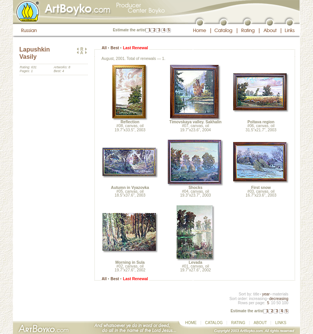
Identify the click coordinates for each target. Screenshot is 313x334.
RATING (238, 323)
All (104, 48)
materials (280, 294)
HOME (191, 323)
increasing (258, 299)
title (256, 294)
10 (273, 303)
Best (114, 48)
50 (278, 303)
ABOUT (260, 323)
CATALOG (214, 323)
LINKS (280, 323)
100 (285, 303)
